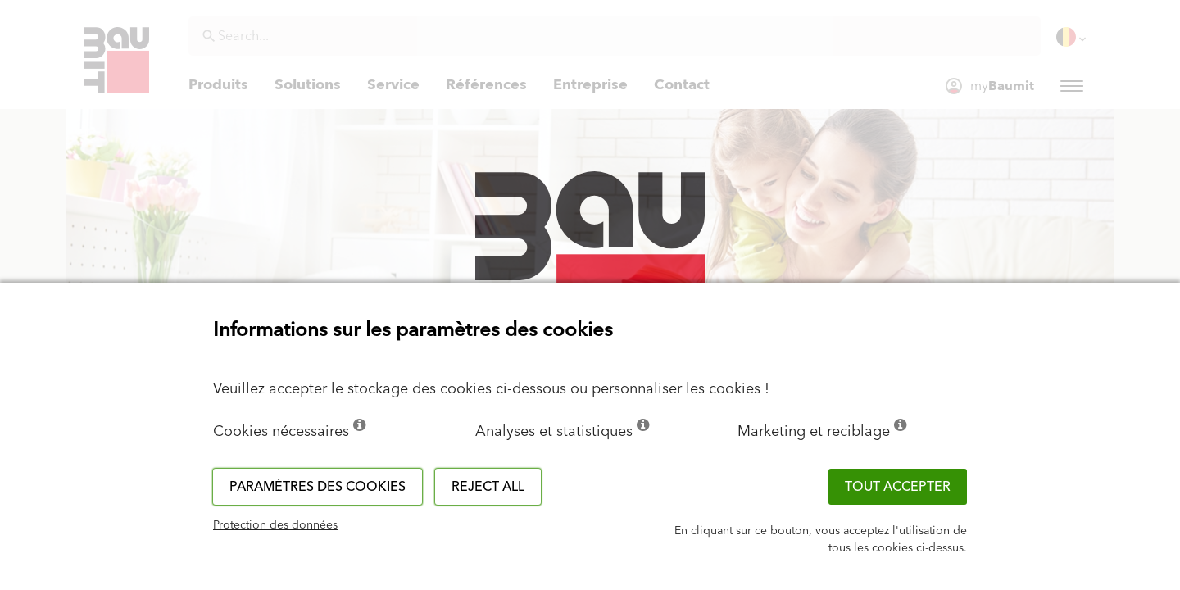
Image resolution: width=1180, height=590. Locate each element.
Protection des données (275, 525)
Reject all (488, 486)
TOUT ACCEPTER (898, 486)
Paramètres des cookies (317, 486)
